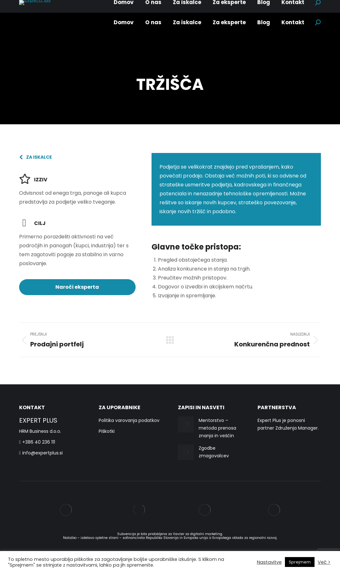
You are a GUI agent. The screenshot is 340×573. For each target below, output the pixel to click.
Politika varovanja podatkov (129, 420)
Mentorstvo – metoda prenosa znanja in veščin (217, 428)
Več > (324, 562)
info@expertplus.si (41, 453)
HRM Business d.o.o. (40, 431)
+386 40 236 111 (37, 442)
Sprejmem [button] (300, 562)
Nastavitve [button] (269, 562)
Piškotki (107, 431)
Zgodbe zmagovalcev (214, 452)
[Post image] (186, 424)
